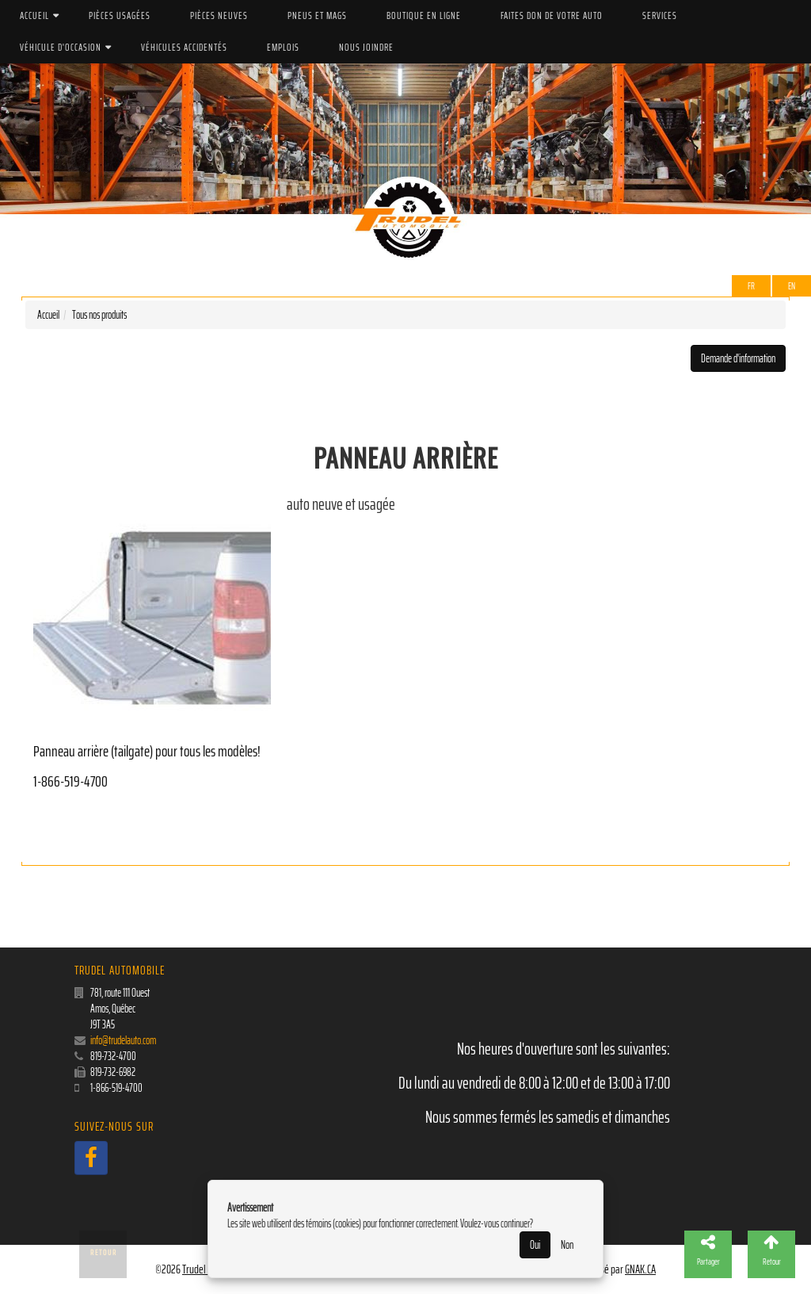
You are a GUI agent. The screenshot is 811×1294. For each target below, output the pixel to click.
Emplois (283, 47)
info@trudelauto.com (123, 1040)
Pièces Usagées (119, 15)
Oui (535, 1245)
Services (659, 15)
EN (791, 285)
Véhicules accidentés (184, 47)
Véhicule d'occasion (60, 47)
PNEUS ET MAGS (317, 15)
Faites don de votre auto (552, 15)
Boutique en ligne (423, 15)
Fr (751, 285)
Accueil (34, 15)
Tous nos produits (99, 315)
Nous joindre (366, 47)
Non (567, 1245)
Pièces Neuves (219, 15)
